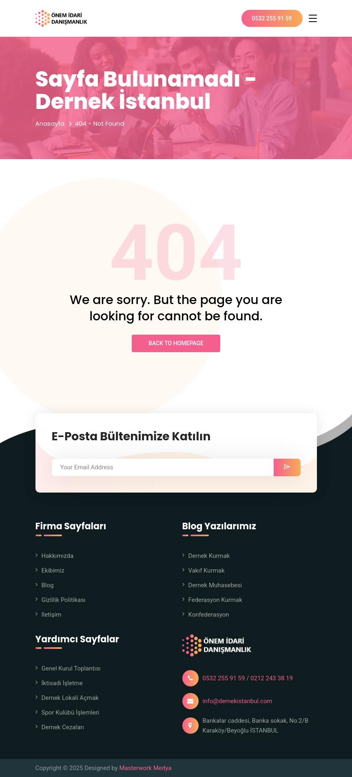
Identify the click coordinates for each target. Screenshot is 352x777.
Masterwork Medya (145, 768)
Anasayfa (49, 123)
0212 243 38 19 (271, 678)
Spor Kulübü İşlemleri (70, 712)
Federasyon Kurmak (215, 600)
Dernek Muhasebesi (215, 585)
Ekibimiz (53, 570)
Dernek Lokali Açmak (70, 698)
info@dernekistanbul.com (237, 701)
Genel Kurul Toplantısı (71, 668)
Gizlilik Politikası (64, 600)
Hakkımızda (58, 555)
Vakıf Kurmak (206, 570)
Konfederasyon (208, 614)
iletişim (52, 614)
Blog (48, 585)
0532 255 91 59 (272, 18)
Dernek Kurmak (209, 555)
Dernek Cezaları (63, 727)
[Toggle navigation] (313, 18)
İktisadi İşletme (62, 683)
